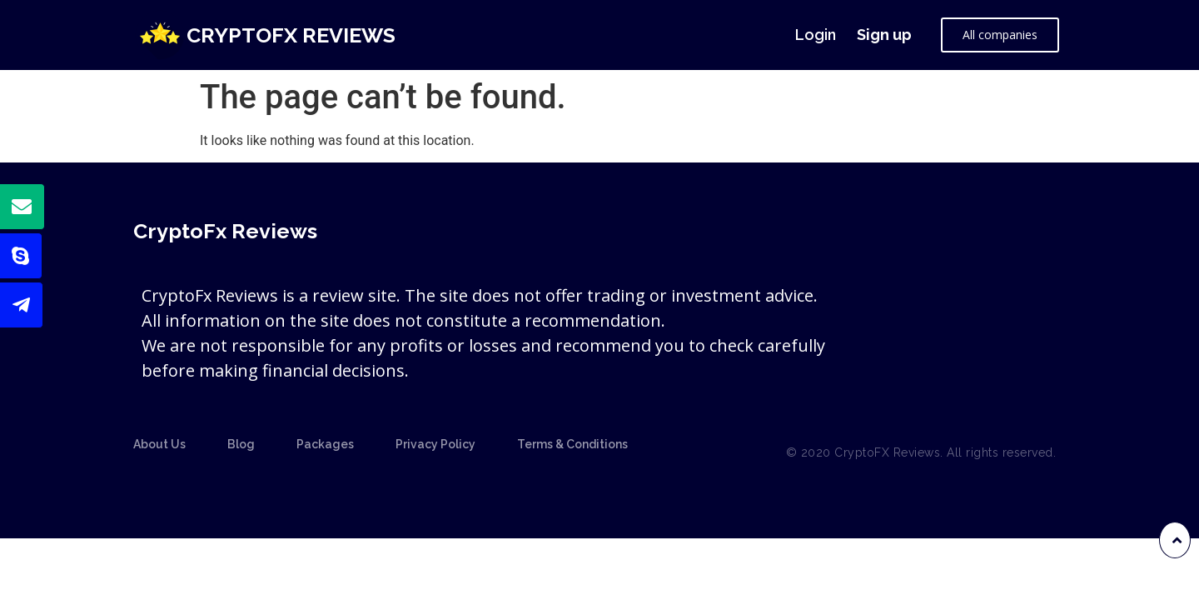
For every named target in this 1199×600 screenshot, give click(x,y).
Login (815, 34)
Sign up (884, 34)
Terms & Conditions (572, 444)
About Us (159, 444)
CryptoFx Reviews (291, 35)
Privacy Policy (435, 444)
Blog (241, 444)
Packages (325, 444)
